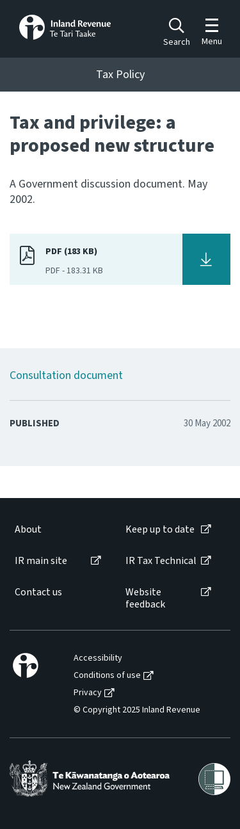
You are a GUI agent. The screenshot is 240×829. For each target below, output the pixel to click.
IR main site (41, 561)
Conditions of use (107, 675)
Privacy (88, 693)
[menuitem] (57, 530)
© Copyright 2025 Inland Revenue (137, 710)
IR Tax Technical (160, 561)
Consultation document (66, 375)
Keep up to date (160, 530)
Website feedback (145, 598)
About (28, 530)
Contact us (38, 592)
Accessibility (98, 658)
